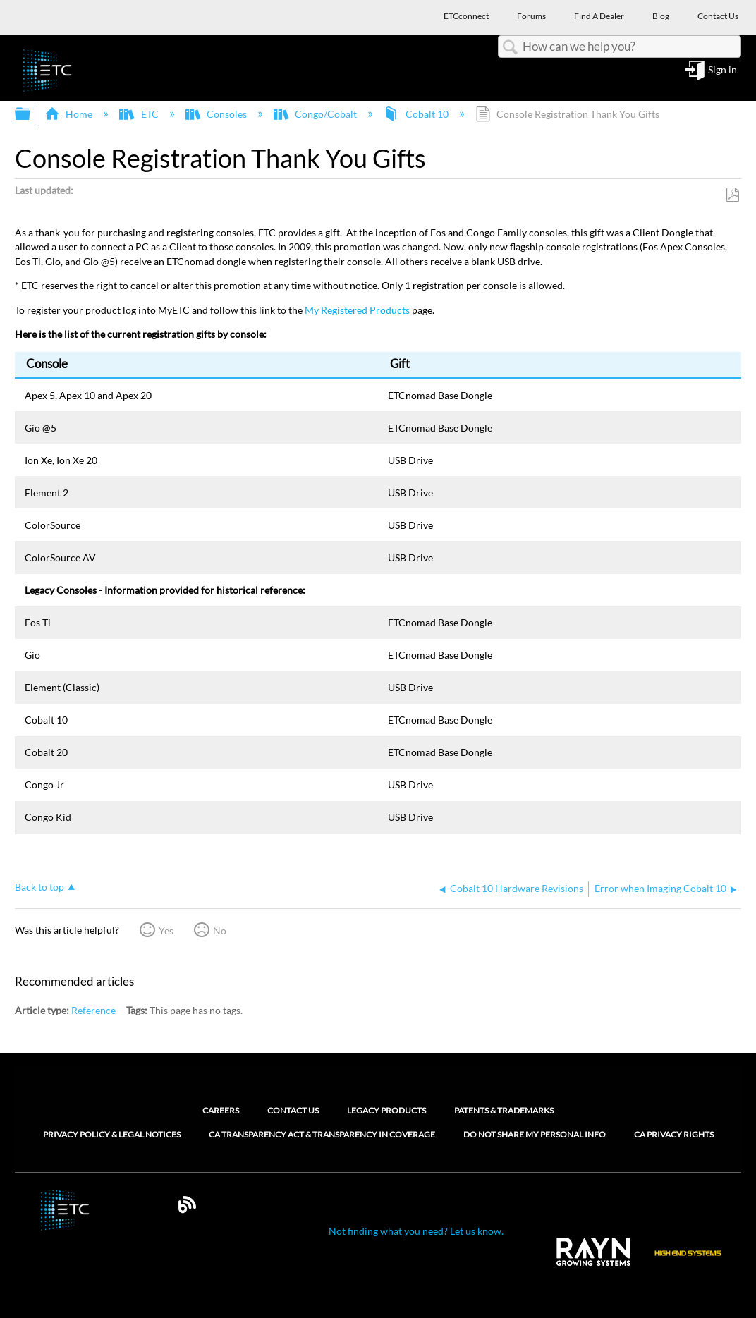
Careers (220, 1110)
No (219, 930)
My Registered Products (357, 310)
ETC (139, 114)
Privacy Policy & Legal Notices (112, 1135)
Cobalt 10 (417, 114)
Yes (166, 930)
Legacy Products (386, 1110)
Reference (93, 1010)
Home (69, 114)
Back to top (39, 887)
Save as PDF (732, 195)
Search (510, 48)
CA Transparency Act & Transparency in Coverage (322, 1135)
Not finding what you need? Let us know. (416, 1231)
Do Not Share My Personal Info (534, 1135)
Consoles (217, 114)
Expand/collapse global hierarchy (31, 114)
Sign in (722, 70)
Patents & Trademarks (504, 1110)
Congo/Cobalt (316, 114)
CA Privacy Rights (674, 1135)
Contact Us (293, 1110)
